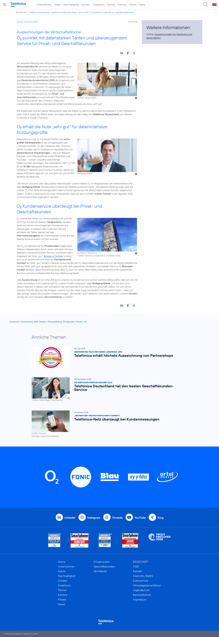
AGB (136, 566)
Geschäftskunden (104, 566)
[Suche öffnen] (205, 4)
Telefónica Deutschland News (64, 12)
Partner (111, 4)
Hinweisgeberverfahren (147, 585)
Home (61, 562)
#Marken (42, 322)
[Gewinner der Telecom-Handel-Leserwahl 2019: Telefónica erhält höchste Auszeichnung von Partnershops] (108, 357)
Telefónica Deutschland (39, 12)
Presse (132, 4)
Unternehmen (43, 4)
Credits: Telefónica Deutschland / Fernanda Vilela (98, 255)
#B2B (36, 322)
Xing (160, 517)
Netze (57, 4)
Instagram (93, 517)
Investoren (98, 4)
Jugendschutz (141, 590)
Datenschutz (140, 580)
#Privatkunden (69, 322)
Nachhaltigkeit (71, 4)
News (142, 4)
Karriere (122, 4)
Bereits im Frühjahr (53, 256)
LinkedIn (69, 517)
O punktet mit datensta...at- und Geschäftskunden (112, 12)
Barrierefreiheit (142, 595)
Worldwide (100, 571)
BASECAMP (140, 562)
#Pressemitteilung (54, 322)
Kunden (86, 4)
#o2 (85, 322)
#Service (79, 322)
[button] (121, 53)
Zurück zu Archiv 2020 (27, 21)
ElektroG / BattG (143, 576)
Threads (117, 517)
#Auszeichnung (26, 322)
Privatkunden (101, 562)
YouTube (140, 517)
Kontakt (137, 571)
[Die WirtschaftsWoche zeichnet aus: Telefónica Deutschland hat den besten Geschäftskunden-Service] (108, 389)
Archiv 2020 (83, 12)
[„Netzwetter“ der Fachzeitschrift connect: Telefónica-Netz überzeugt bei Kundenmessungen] (108, 424)
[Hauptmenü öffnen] (4, 4)
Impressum (139, 599)
